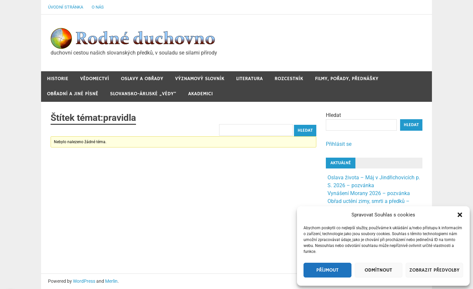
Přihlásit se (338, 144)
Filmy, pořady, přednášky (346, 79)
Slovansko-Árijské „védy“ (143, 94)
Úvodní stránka (65, 7)
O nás (98, 7)
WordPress (84, 281)
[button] (460, 214)
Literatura (249, 79)
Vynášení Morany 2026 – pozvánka (368, 193)
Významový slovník (199, 79)
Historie (57, 79)
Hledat (333, 115)
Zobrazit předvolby (434, 270)
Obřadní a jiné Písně (72, 94)
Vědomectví (94, 79)
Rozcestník (289, 79)
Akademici (200, 94)
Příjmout (327, 270)
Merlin (111, 281)
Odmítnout (378, 270)
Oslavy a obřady (142, 79)
